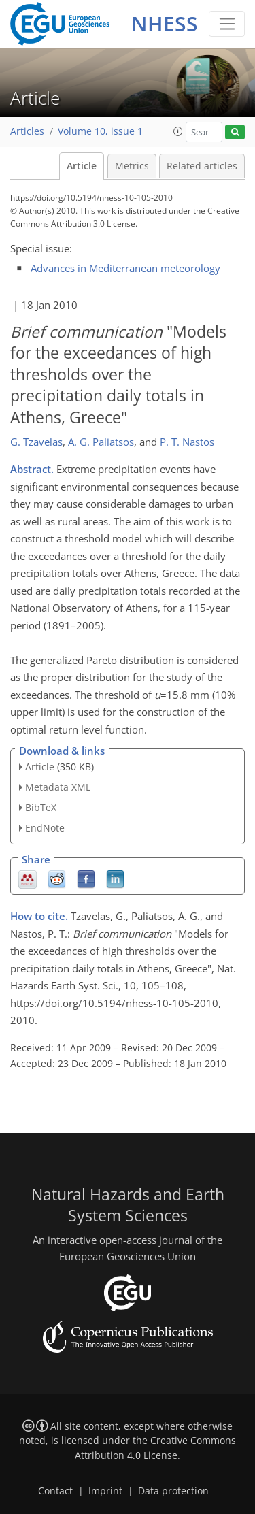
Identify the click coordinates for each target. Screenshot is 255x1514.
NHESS (164, 23)
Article (82, 166)
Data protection (173, 1491)
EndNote (45, 827)
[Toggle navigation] (227, 24)
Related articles (202, 166)
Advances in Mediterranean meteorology (125, 268)
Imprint (105, 1491)
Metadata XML (57, 786)
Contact (55, 1491)
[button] (178, 131)
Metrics (132, 166)
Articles (27, 131)
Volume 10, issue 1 (100, 131)
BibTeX (40, 807)
